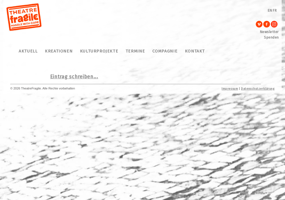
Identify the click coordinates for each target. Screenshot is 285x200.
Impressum (230, 89)
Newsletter (269, 32)
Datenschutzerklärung (257, 89)
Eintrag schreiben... (74, 77)
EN (270, 10)
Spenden (271, 37)
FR (275, 10)
